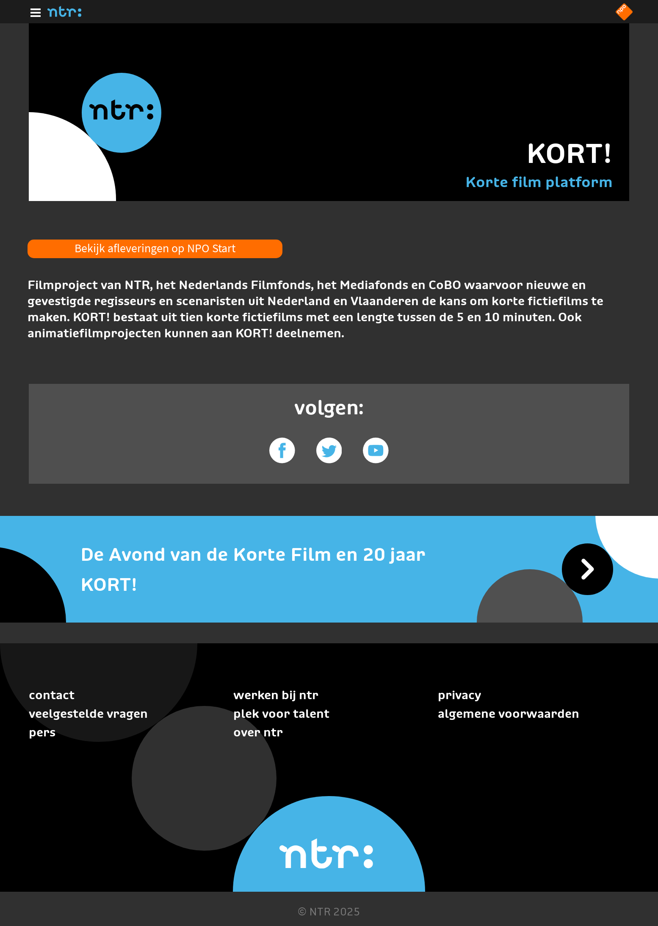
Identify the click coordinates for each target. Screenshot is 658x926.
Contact (52, 695)
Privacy (459, 695)
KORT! (569, 153)
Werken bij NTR (275, 695)
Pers (42, 732)
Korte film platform (539, 181)
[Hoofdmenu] (34, 11)
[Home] (64, 14)
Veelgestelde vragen (88, 714)
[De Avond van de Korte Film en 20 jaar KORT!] (329, 569)
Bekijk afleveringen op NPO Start (155, 248)
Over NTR (258, 732)
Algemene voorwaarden (508, 714)
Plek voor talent (281, 714)
